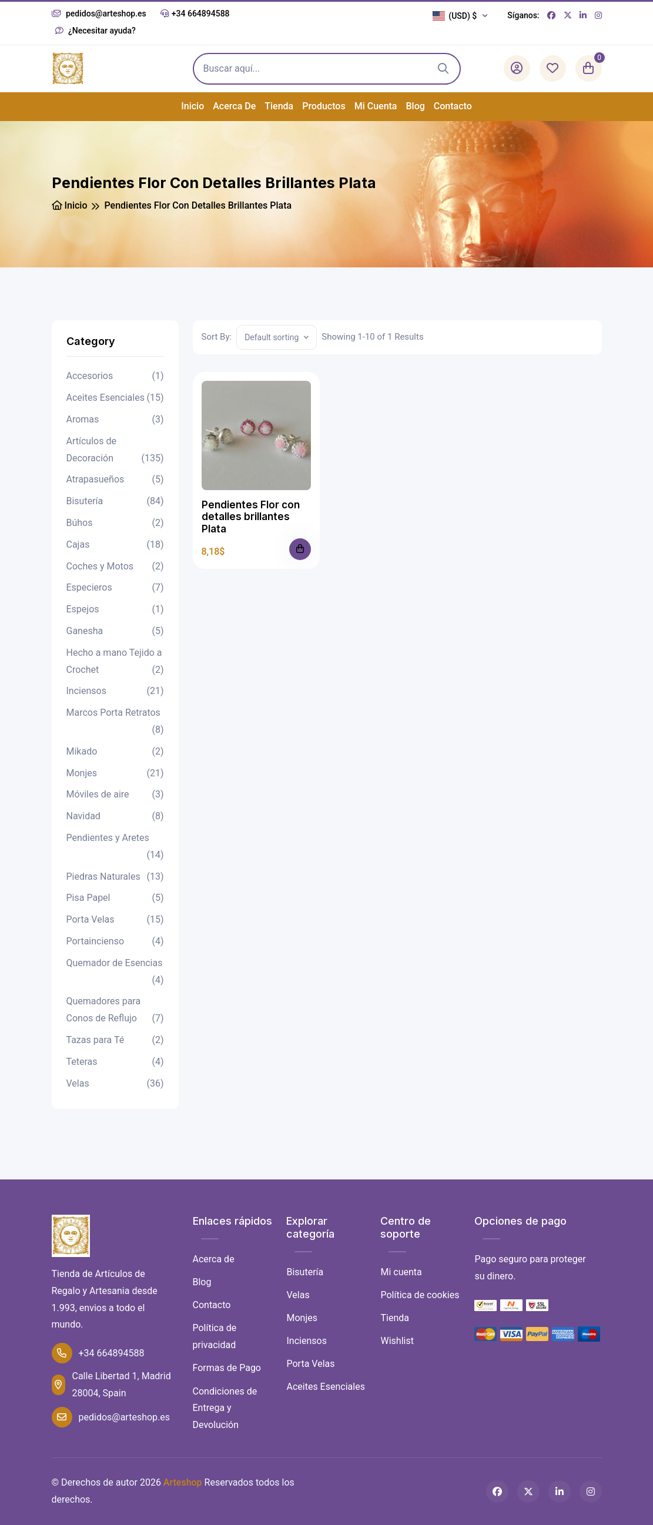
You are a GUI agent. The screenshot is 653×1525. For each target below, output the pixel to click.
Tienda (278, 106)
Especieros (115, 587)
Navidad (115, 816)
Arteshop (182, 1482)
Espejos (115, 609)
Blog (415, 106)
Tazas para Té (115, 1040)
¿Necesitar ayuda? (95, 30)
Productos (323, 106)
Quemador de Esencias (115, 973)
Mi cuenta (375, 106)
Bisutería (115, 501)
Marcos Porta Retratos (115, 723)
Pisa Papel (115, 898)
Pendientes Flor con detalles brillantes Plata (251, 517)
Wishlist (396, 1340)
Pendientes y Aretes (115, 848)
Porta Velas (115, 920)
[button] (463, 15)
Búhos (115, 523)
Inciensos (115, 691)
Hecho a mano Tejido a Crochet (115, 663)
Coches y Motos (115, 566)
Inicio (192, 106)
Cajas (115, 545)
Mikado (115, 751)
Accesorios (115, 376)
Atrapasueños (115, 479)
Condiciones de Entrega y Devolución (225, 1408)
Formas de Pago (227, 1367)
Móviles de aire (115, 794)
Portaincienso (115, 941)
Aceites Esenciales (115, 398)
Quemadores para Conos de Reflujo (115, 1011)
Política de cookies (419, 1295)
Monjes (115, 773)
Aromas (115, 419)
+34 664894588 (195, 13)
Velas (115, 1083)
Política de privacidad (215, 1336)
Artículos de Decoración (115, 451)
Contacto (453, 106)
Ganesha (115, 631)
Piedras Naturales (115, 877)
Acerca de (234, 106)
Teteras (115, 1062)
